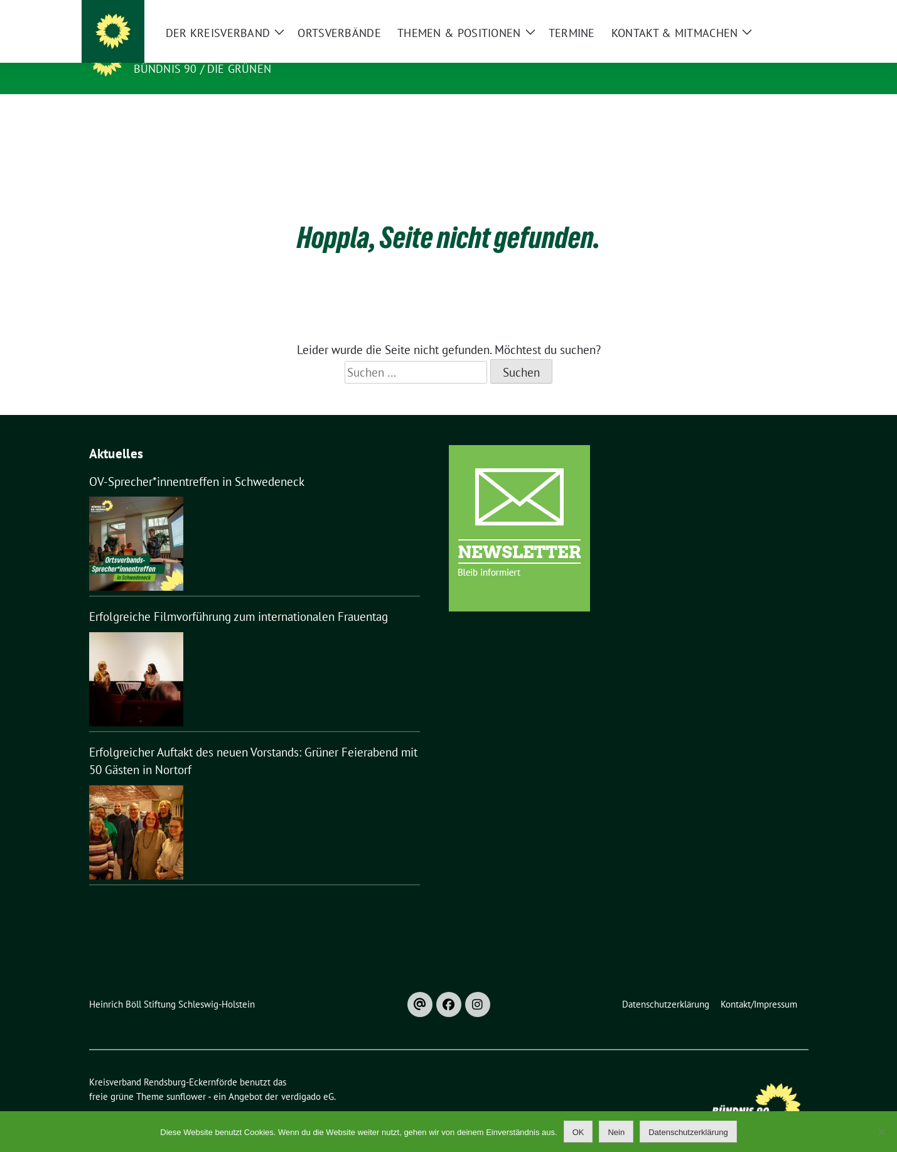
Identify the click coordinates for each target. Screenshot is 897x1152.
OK (578, 1132)
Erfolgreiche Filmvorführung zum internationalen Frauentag (238, 597)
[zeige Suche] (786, 12)
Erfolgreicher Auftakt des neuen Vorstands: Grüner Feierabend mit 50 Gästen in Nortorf (253, 741)
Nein (616, 1132)
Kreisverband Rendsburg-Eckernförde (267, 50)
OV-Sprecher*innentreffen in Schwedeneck (196, 462)
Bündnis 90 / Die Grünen (203, 69)
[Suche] (768, 12)
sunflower (186, 1077)
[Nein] (881, 1132)
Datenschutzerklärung (688, 1132)
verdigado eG (307, 1077)
